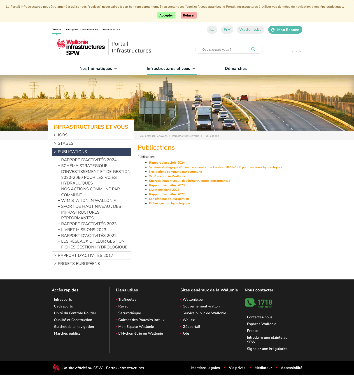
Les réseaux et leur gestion (93, 241)
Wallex (189, 320)
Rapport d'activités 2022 (89, 235)
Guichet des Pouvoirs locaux (141, 320)
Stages (65, 143)
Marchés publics (67, 333)
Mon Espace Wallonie (136, 326)
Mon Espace (285, 29)
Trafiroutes (127, 299)
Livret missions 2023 (83, 229)
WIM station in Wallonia (88, 200)
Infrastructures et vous (172, 68)
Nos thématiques (99, 68)
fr (227, 29)
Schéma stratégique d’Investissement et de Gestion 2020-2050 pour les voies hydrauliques (95, 174)
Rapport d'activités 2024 (89, 160)
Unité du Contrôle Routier (75, 313)
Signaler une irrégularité (267, 349)
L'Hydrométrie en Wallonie (140, 333)
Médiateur (263, 367)
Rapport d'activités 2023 (89, 224)
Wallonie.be (250, 29)
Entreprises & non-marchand (82, 29)
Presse (252, 330)
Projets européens (79, 263)
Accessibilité (291, 367)
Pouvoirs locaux (111, 29)
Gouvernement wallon (201, 306)
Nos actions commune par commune (175, 172)
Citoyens (56, 29)
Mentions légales (205, 367)
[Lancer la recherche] (254, 49)
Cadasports (63, 306)
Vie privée (237, 367)
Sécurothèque (129, 313)
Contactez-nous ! (260, 317)
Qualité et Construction (73, 320)
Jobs (63, 135)
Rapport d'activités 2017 (85, 255)
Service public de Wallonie (204, 313)
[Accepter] (166, 15)
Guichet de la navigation (74, 326)
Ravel (123, 306)
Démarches (236, 68)
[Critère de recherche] (229, 50)
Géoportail (191, 326)
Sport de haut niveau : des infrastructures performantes (91, 212)
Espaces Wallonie (261, 324)
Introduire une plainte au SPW (267, 339)
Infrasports (63, 299)
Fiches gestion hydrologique (94, 247)
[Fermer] (189, 15)
